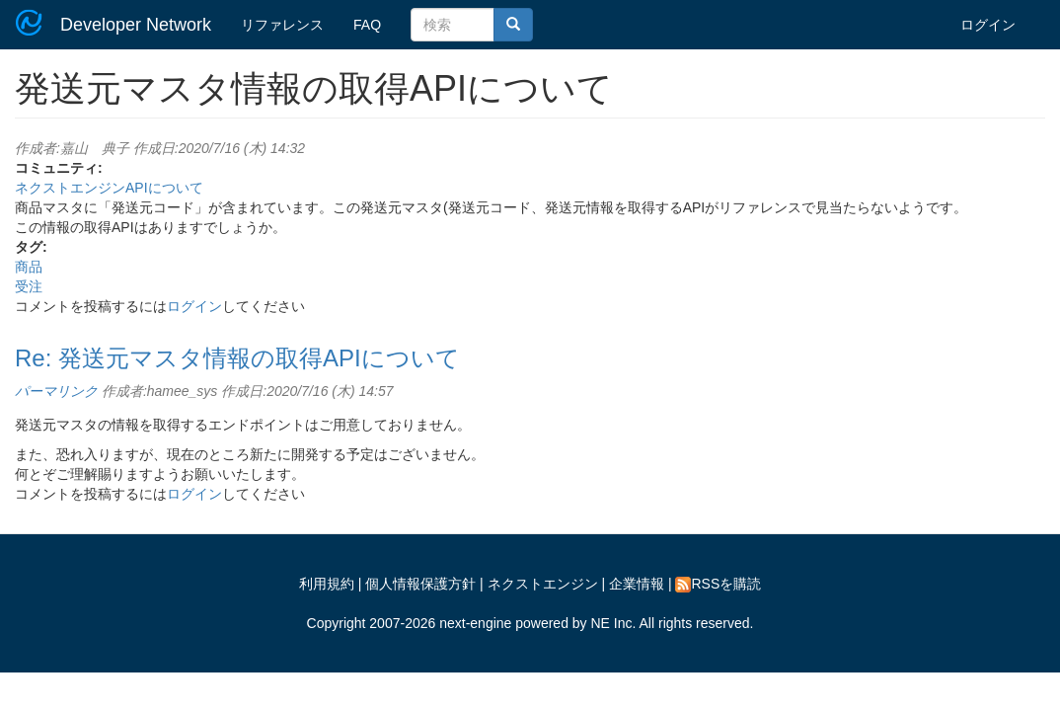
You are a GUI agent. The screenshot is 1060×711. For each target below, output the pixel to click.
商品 (28, 267)
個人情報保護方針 (420, 584)
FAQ (367, 25)
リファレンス (282, 25)
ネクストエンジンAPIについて (109, 188)
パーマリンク (56, 391)
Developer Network (135, 25)
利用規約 (326, 584)
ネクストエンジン (543, 584)
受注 (28, 286)
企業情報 (636, 584)
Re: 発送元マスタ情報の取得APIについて (237, 358)
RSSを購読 (718, 584)
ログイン (988, 25)
